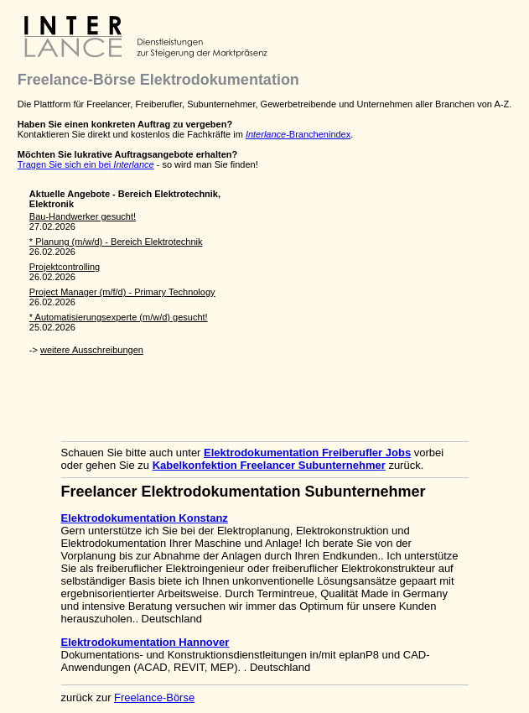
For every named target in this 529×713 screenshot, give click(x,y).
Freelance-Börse (154, 697)
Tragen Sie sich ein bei (86, 164)
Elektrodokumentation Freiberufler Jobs (307, 452)
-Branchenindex (298, 134)
